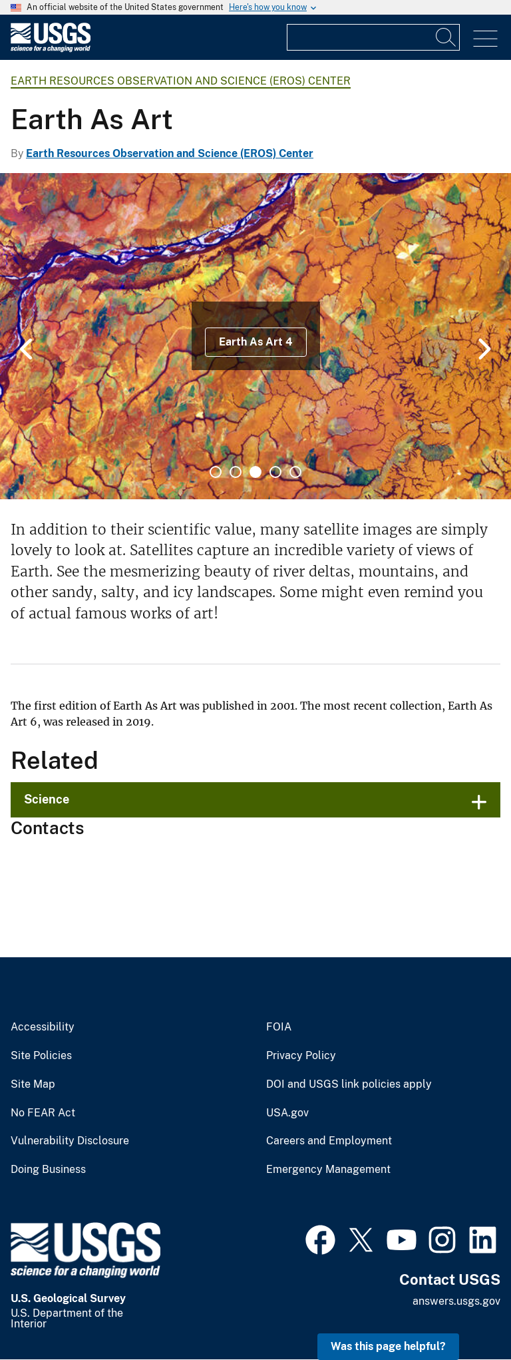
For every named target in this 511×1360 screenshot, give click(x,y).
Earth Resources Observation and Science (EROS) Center (181, 81)
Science (46, 799)
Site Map (33, 1084)
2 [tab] (236, 472)
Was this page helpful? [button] (388, 1346)
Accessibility (43, 1027)
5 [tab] (295, 472)
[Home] (50, 49)
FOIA (278, 1027)
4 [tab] (275, 472)
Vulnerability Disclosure (70, 1141)
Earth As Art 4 (256, 342)
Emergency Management (328, 1170)
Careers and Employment (329, 1141)
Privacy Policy (301, 1056)
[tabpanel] (255, 336)
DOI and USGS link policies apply (349, 1084)
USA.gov (287, 1113)
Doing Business (48, 1170)
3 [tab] (255, 472)
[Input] (373, 37)
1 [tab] (216, 472)
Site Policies (41, 1056)
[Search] (446, 37)
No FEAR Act (43, 1113)
